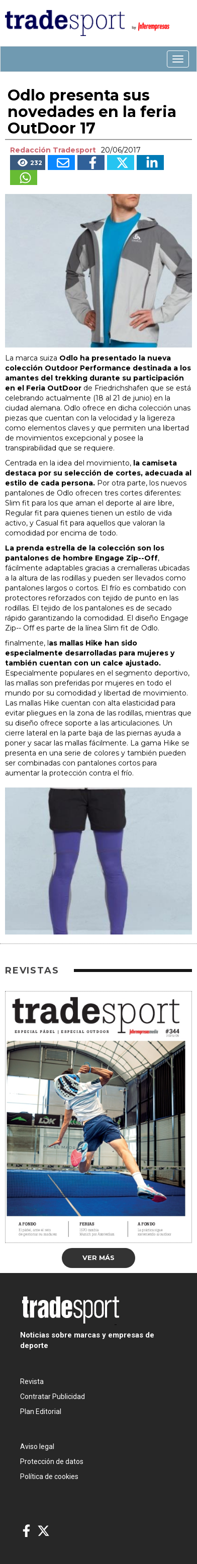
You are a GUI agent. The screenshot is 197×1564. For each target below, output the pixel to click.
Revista (32, 1382)
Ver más (98, 1258)
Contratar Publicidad (52, 1396)
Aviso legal (37, 1446)
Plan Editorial (40, 1412)
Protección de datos (51, 1462)
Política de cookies (49, 1476)
